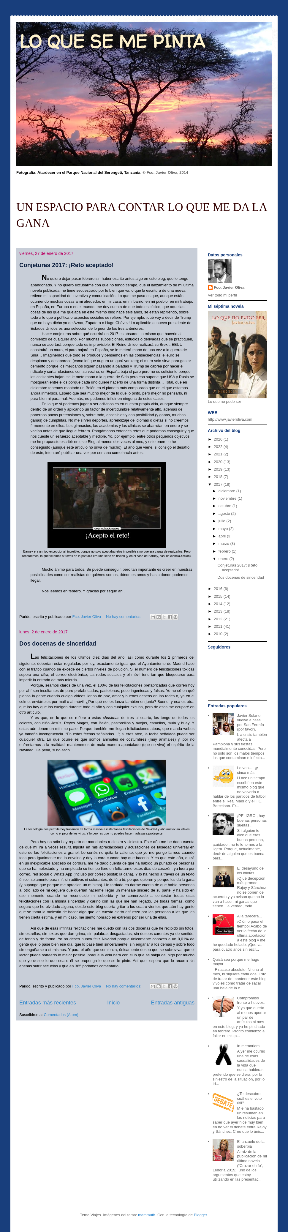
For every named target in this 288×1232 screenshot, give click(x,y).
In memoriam (248, 1046)
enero (224, 558)
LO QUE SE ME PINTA (112, 41)
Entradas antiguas (172, 1003)
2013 (219, 611)
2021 (219, 454)
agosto (225, 513)
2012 (219, 619)
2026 (219, 439)
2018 (219, 476)
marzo (224, 543)
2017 (219, 484)
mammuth (146, 1215)
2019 (219, 469)
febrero (225, 551)
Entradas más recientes (47, 1003)
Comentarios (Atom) (61, 1014)
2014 (219, 604)
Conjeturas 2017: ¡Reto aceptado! (66, 265)
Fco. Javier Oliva (229, 287)
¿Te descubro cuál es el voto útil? (249, 1098)
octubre (225, 506)
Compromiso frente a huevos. (251, 1000)
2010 (219, 634)
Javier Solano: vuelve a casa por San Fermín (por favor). (250, 722)
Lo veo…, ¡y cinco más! (247, 770)
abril (223, 536)
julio (223, 521)
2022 (219, 446)
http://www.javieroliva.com (230, 419)
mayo (224, 528)
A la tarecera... (249, 916)
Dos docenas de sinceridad (57, 643)
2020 (219, 462)
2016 (219, 588)
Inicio (113, 1003)
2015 (219, 596)
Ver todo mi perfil (222, 295)
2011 (219, 626)
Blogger (200, 1215)
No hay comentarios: (124, 616)
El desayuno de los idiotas (250, 870)
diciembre (227, 491)
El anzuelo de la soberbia (251, 1144)
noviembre (228, 498)
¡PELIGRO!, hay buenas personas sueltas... (252, 820)
